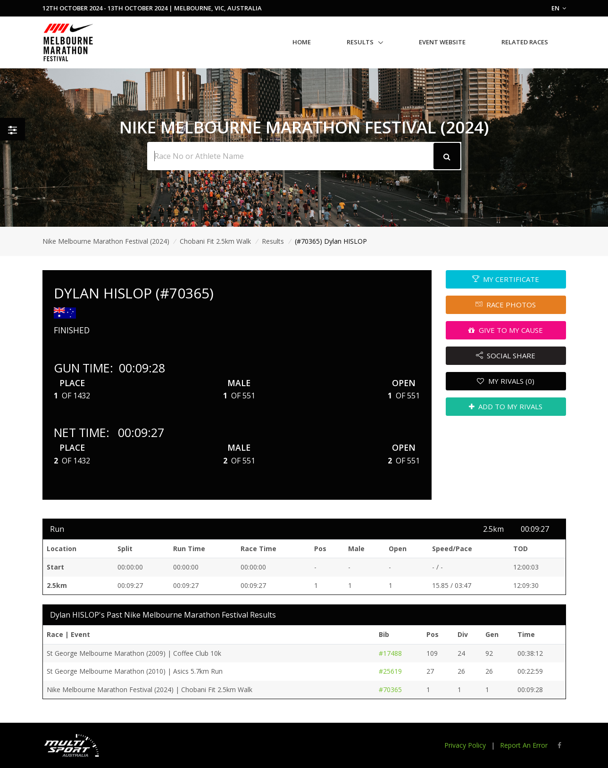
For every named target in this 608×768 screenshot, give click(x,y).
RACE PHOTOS (505, 304)
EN (558, 8)
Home (301, 42)
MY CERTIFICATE (506, 279)
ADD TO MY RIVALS (506, 406)
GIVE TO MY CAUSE (505, 330)
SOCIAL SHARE (506, 355)
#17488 (390, 653)
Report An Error (524, 745)
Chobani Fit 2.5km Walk (215, 241)
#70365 (390, 689)
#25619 (390, 671)
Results (360, 42)
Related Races (524, 42)
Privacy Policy (465, 745)
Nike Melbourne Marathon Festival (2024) (105, 241)
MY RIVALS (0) (505, 381)
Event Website (442, 42)
